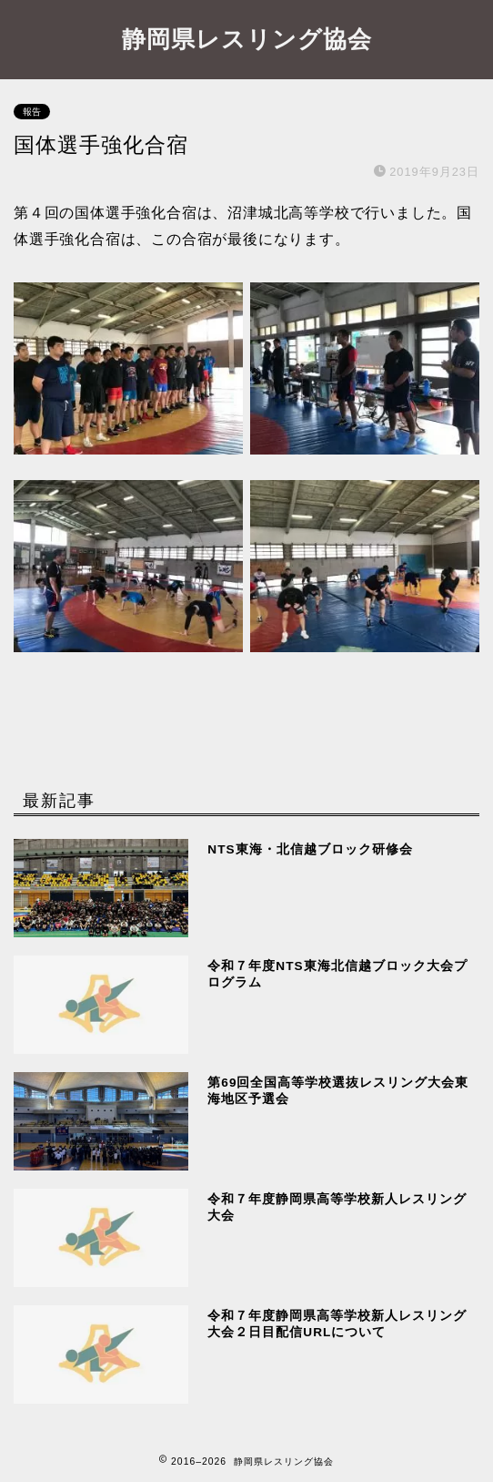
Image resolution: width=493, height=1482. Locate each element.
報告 (32, 112)
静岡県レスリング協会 (247, 38)
